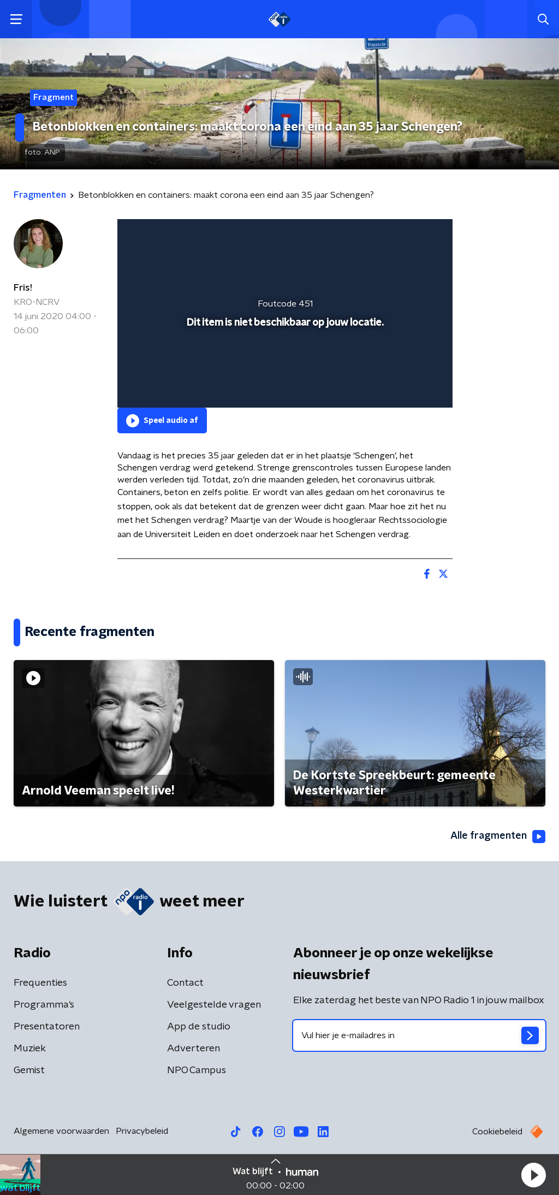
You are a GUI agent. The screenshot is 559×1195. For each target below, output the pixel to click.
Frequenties (40, 983)
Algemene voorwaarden (61, 1131)
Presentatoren (47, 1027)
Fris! (23, 288)
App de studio (198, 1027)
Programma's (44, 1005)
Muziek (30, 1048)
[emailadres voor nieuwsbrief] (419, 1035)
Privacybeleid (142, 1131)
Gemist (29, 1070)
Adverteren (193, 1048)
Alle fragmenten (497, 836)
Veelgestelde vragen (214, 1005)
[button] (533, 1174)
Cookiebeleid (497, 1131)
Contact (185, 983)
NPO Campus (196, 1070)
